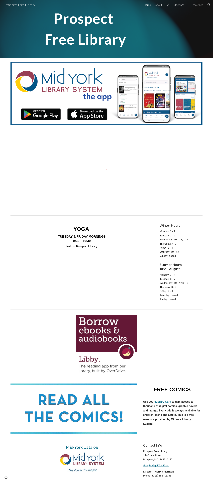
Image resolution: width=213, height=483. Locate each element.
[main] (106, 29)
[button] (209, 5)
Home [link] (147, 4)
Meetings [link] (178, 4)
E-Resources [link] (195, 4)
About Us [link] (160, 4)
